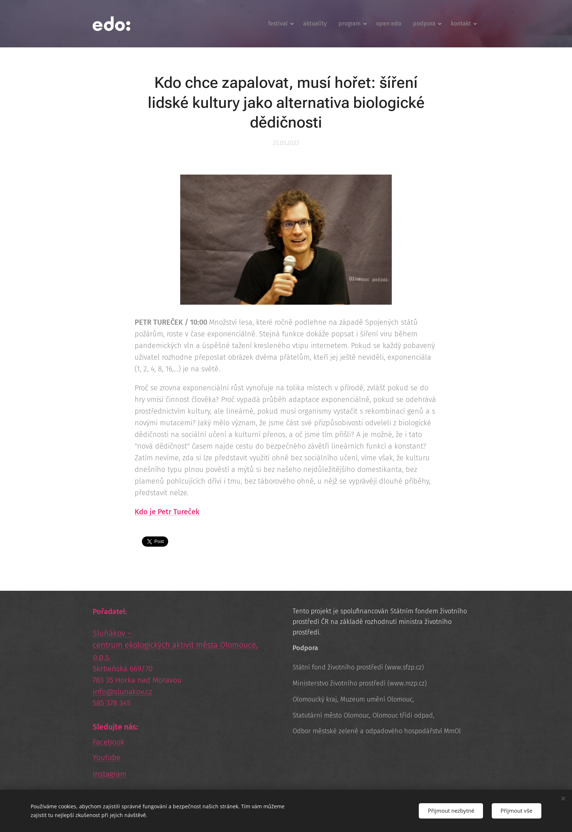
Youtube (106, 757)
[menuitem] (281, 24)
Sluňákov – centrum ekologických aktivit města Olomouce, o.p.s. (175, 645)
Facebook (108, 742)
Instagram (110, 774)
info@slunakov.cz (122, 691)
